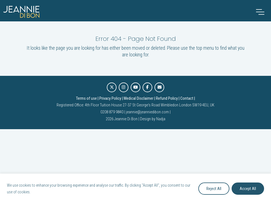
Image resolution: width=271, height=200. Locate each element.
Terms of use (86, 98)
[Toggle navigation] (260, 12)
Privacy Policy (110, 98)
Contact (186, 98)
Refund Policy (167, 98)
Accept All (248, 188)
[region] (135, 187)
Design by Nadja (152, 119)
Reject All (213, 188)
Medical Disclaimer (138, 98)
